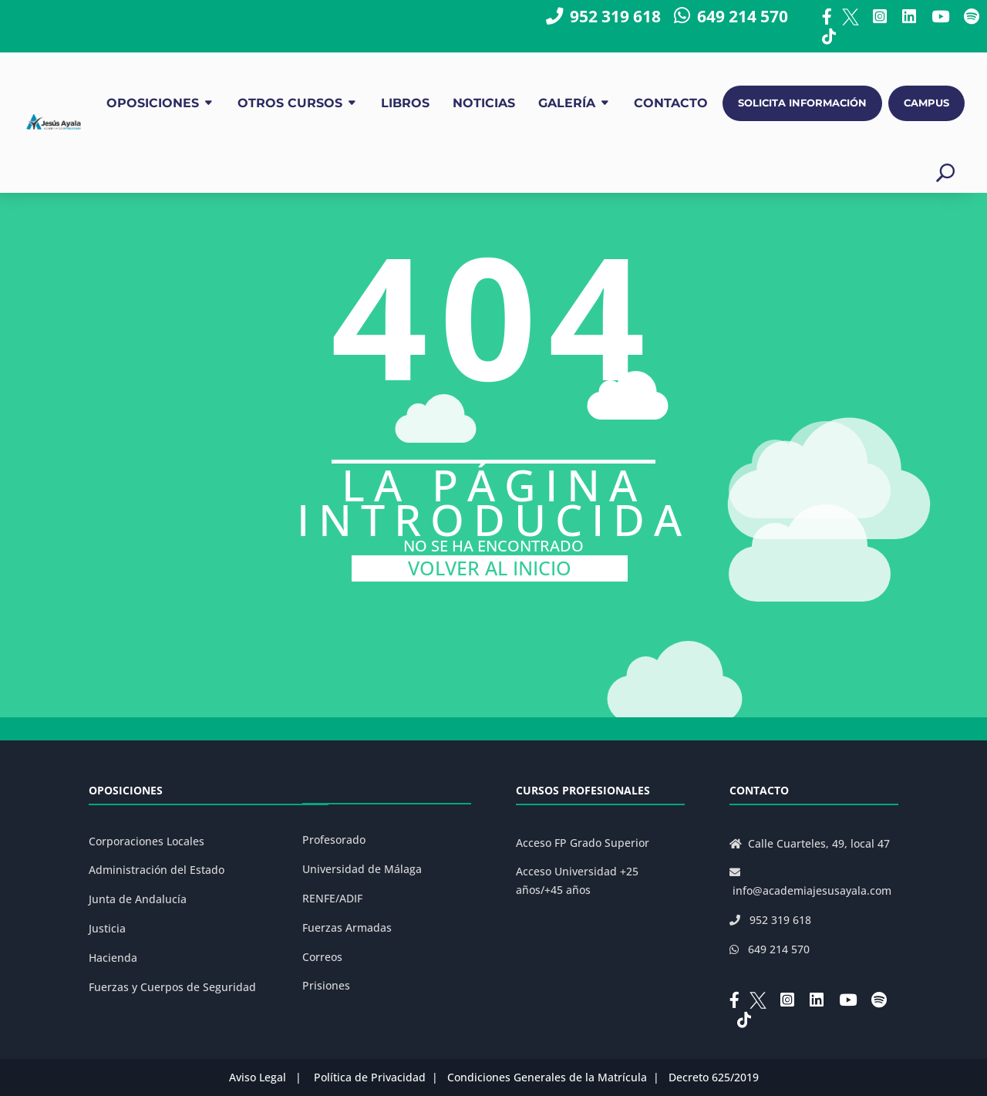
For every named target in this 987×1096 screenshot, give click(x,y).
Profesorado (333, 839)
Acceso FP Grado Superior (582, 842)
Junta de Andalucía (138, 899)
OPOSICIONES (152, 103)
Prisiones (326, 985)
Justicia (107, 928)
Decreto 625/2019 (714, 1077)
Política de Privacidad (370, 1077)
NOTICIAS (484, 103)
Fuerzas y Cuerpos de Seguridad (172, 987)
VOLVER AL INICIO (489, 568)
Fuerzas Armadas (347, 927)
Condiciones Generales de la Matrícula (547, 1077)
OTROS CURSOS (289, 103)
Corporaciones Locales (146, 841)
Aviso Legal (257, 1077)
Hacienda (113, 957)
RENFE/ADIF (332, 898)
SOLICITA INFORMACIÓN (802, 103)
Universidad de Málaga (362, 869)
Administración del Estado (156, 869)
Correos (322, 956)
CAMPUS (926, 103)
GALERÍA (566, 103)
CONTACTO (671, 103)
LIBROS (405, 103)
